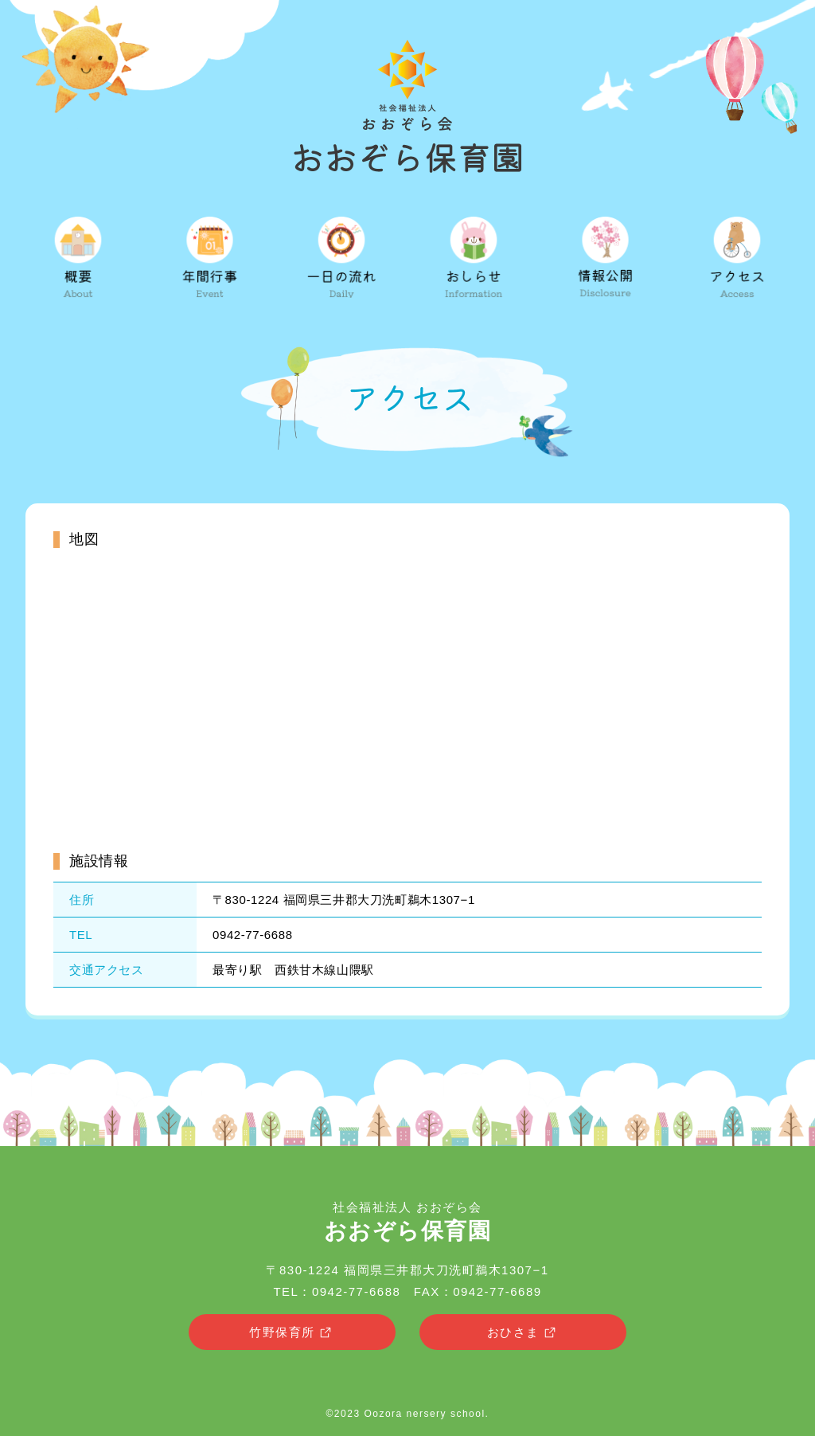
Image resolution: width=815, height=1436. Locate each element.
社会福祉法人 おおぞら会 (408, 1221)
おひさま (523, 1333)
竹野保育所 (292, 1333)
